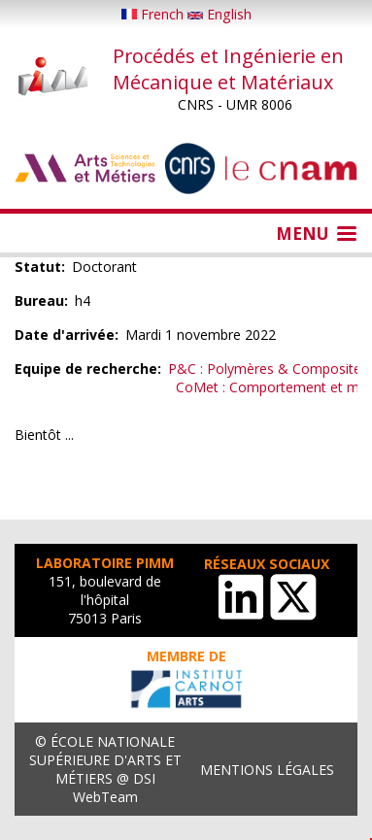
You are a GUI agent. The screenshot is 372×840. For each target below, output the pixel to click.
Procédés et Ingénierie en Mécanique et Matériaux (228, 69)
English (219, 14)
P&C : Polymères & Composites (268, 368)
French (154, 14)
